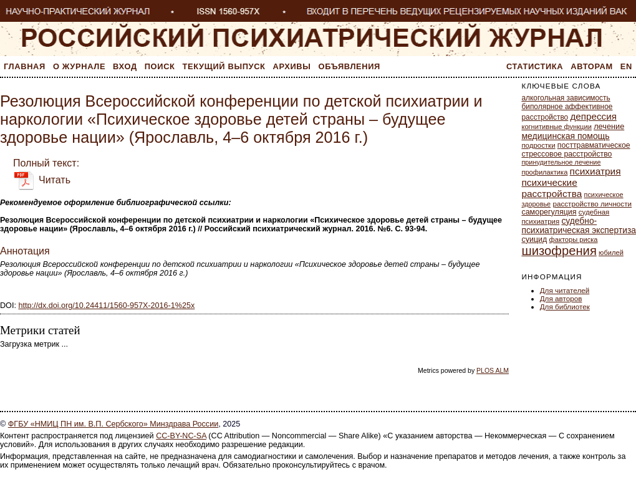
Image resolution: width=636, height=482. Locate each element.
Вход (125, 66)
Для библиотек (565, 306)
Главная (25, 66)
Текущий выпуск (224, 66)
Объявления (349, 66)
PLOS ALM (492, 370)
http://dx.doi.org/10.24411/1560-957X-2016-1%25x (106, 305)
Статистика (534, 66)
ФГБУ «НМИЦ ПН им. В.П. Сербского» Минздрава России (113, 424)
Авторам (592, 66)
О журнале (79, 66)
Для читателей (565, 290)
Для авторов (561, 298)
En (626, 66)
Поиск (160, 66)
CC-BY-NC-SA (181, 435)
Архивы (292, 66)
